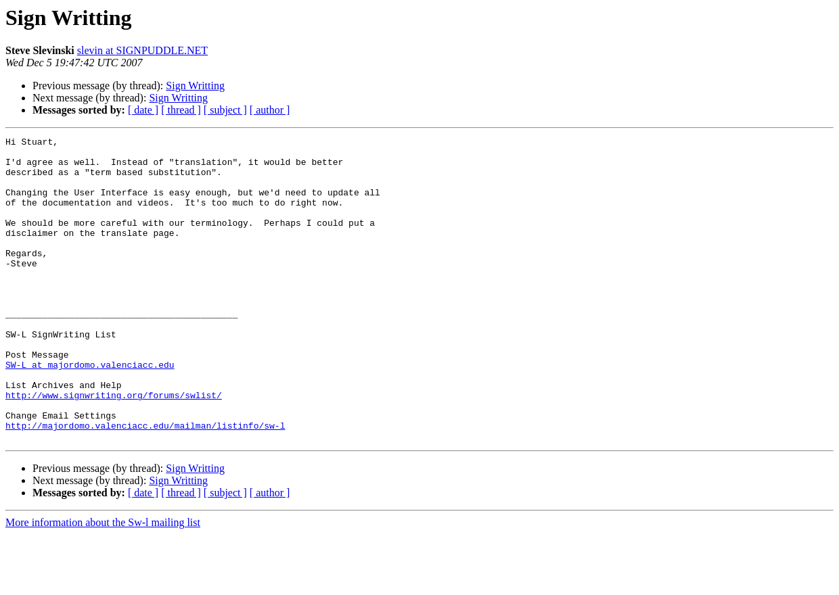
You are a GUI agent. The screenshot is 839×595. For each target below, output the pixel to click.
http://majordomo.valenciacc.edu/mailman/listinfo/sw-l (145, 484)
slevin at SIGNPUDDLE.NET (142, 50)
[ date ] (143, 110)
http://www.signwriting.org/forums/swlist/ (113, 448)
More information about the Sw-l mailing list (102, 583)
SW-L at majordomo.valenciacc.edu (90, 411)
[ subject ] (225, 110)
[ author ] (270, 110)
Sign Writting (195, 85)
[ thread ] (181, 110)
